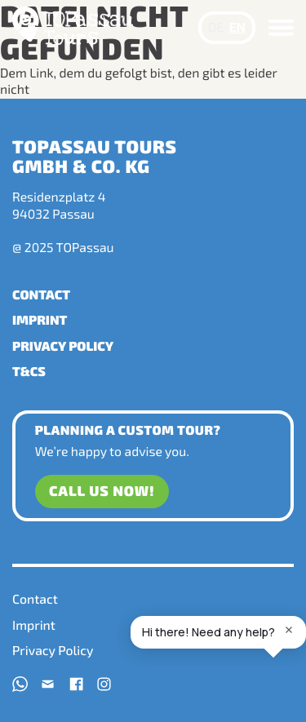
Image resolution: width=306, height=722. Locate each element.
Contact (41, 295)
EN (236, 27)
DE (216, 27)
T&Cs (29, 371)
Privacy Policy (62, 346)
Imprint (39, 320)
